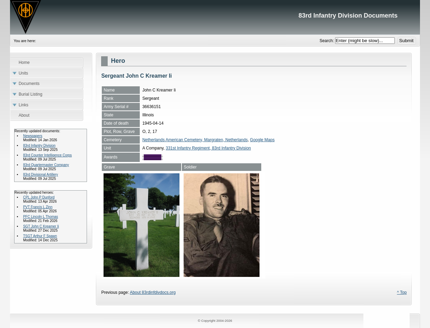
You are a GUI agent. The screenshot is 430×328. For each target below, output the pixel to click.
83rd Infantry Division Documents (215, 17)
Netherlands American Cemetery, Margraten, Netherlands (194, 139)
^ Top (402, 292)
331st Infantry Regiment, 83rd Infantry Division (208, 148)
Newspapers (32, 136)
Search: (327, 40)
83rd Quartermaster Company (46, 165)
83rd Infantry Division (39, 145)
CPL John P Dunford (39, 197)
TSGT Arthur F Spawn (40, 236)
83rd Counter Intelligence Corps (47, 155)
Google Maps (262, 139)
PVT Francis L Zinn (37, 207)
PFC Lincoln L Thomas (40, 217)
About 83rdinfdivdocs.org (153, 292)
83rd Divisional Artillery (40, 174)
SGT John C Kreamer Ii (41, 226)
